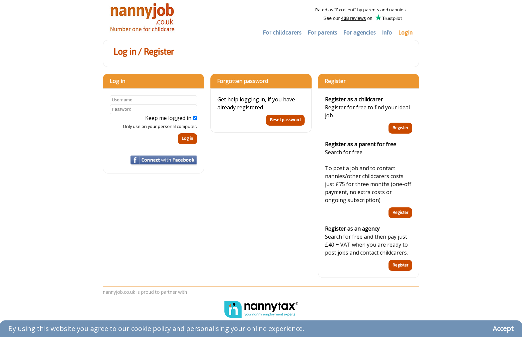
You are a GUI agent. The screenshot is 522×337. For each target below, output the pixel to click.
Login (405, 32)
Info (387, 32)
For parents (322, 32)
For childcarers (282, 32)
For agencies (359, 32)
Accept (503, 328)
